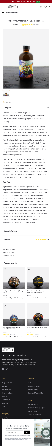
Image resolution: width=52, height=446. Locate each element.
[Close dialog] (48, 420)
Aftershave (6, 400)
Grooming (5, 403)
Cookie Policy (32, 411)
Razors (4, 386)
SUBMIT (27, 432)
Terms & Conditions (35, 415)
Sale (3, 407)
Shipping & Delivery (34, 386)
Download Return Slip (35, 393)
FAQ (29, 383)
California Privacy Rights (36, 408)
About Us (5, 418)
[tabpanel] (26, 59)
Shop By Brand (7, 383)
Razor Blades (6, 390)
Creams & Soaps (7, 393)
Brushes (4, 396)
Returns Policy (33, 390)
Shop (38, 1)
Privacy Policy (33, 404)
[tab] (6, 93)
